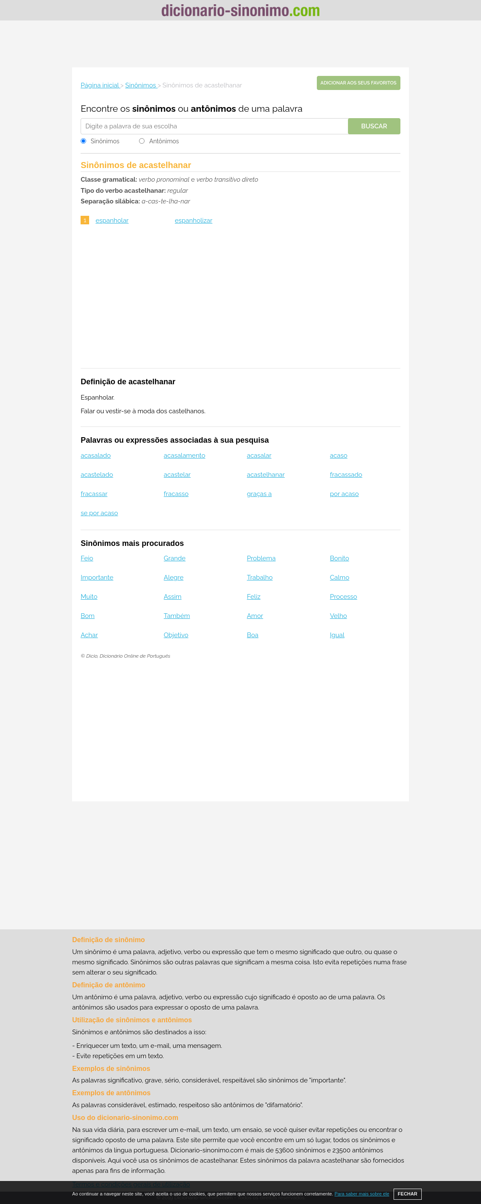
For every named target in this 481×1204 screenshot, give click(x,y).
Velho (338, 616)
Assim (173, 597)
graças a (259, 494)
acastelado (97, 475)
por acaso (344, 494)
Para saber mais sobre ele (361, 1193)
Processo (343, 597)
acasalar (259, 455)
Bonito (339, 558)
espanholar (112, 220)
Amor (255, 616)
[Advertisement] (240, 44)
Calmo (339, 577)
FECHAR (407, 1193)
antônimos (213, 108)
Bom (88, 616)
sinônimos (154, 108)
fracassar (94, 494)
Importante (97, 577)
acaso (339, 455)
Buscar (374, 126)
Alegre (173, 577)
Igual (337, 635)
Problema (261, 558)
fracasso (176, 494)
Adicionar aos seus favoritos (359, 83)
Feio (87, 558)
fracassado (346, 475)
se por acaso (99, 513)
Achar (89, 635)
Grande (174, 558)
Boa (252, 635)
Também (177, 616)
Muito (89, 597)
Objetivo (176, 635)
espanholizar (193, 220)
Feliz (254, 597)
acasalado (96, 455)
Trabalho (259, 577)
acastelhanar (266, 475)
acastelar (177, 475)
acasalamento (184, 455)
